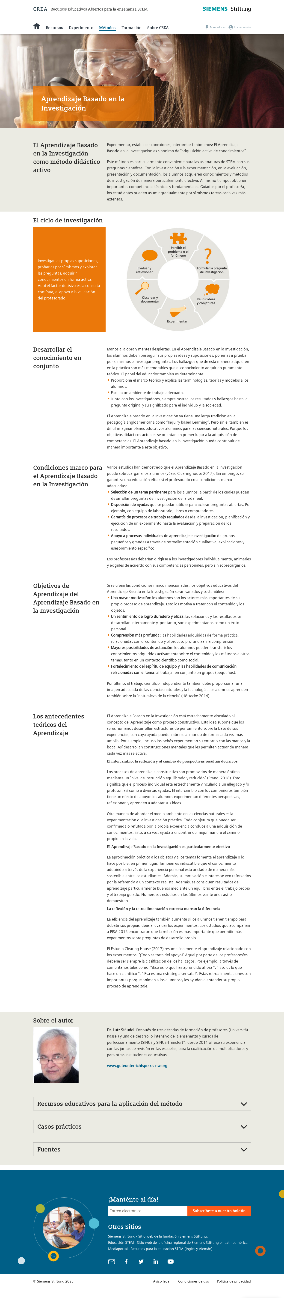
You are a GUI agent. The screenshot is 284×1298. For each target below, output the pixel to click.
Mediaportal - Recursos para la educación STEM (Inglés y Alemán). (161, 1249)
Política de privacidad (234, 1281)
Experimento (81, 27)
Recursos (54, 27)
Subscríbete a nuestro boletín (219, 1210)
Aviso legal (161, 1281)
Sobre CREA (158, 27)
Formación (131, 27)
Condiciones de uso (193, 1281)
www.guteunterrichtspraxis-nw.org (137, 1065)
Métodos (107, 27)
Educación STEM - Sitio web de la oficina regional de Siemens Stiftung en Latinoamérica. (178, 1242)
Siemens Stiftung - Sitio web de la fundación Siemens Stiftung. (158, 1236)
